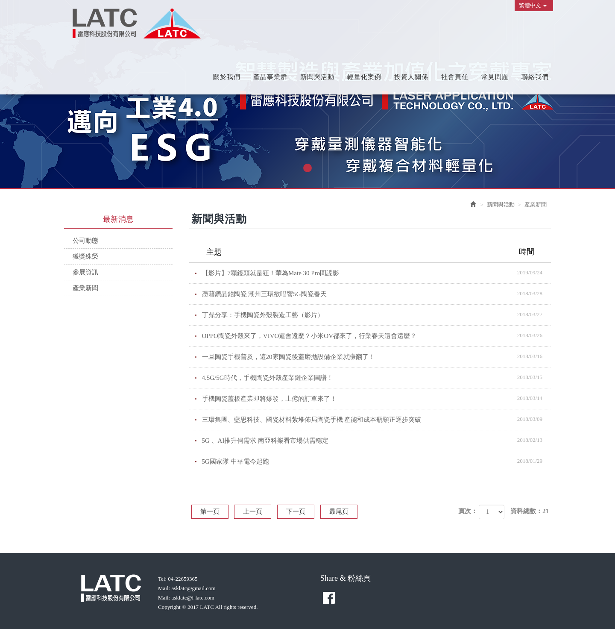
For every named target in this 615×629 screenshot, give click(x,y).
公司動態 (85, 240)
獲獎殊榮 (85, 256)
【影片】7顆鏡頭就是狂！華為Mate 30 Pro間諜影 (376, 272)
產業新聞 (85, 288)
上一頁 (252, 511)
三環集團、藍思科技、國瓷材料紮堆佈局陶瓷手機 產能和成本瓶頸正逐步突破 (376, 419)
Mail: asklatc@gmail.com (187, 588)
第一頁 (210, 511)
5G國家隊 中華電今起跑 (376, 461)
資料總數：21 (529, 511)
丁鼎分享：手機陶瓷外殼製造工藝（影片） (376, 314)
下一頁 (295, 511)
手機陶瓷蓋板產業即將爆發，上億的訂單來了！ (376, 398)
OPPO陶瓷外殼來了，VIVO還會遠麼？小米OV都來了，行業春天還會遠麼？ (376, 335)
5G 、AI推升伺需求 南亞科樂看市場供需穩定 (376, 440)
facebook (328, 597)
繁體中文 (533, 5)
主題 (375, 251)
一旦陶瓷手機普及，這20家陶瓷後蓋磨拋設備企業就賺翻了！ (376, 356)
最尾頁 (338, 511)
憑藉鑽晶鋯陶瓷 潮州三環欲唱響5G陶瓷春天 (376, 293)
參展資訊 (85, 272)
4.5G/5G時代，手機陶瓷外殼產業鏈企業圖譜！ (376, 377)
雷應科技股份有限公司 (137, 23)
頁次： (467, 511)
